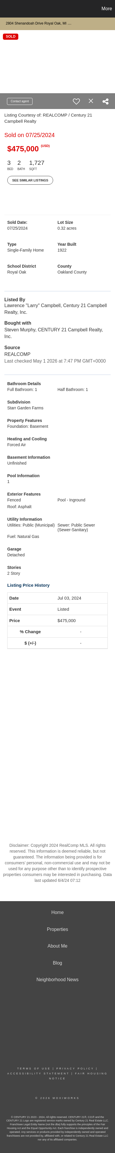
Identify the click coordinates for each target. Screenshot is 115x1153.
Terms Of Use (34, 1068)
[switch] (76, 101)
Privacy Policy (75, 1068)
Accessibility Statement (38, 1073)
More (107, 8)
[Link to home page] (5, 9)
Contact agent (20, 101)
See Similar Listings (30, 180)
